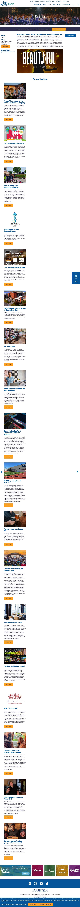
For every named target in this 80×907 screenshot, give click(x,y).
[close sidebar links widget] (76, 273)
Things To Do (37, 4)
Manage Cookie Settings (45, 904)
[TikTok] (47, 883)
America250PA (66, 4)
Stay (44, 4)
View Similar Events (59, 29)
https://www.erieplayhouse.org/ (8, 52)
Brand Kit (44, 896)
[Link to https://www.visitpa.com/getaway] (40, 891)
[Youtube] (41, 883)
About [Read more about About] (31, 1)
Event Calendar (70, 35)
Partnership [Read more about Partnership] (59, 1)
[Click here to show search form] (78, 4)
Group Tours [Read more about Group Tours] (66, 1)
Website (5, 46)
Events (49, 4)
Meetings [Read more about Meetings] (37, 1)
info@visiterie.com (56, 894)
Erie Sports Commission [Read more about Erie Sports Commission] (45, 1)
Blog (58, 4)
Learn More (8, 119)
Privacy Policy (37, 896)
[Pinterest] (51, 883)
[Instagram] (35, 883)
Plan (54, 4)
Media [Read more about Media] (53, 1)
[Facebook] (29, 883)
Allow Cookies (33, 904)
